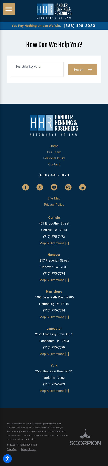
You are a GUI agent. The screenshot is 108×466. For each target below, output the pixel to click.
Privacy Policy (54, 204)
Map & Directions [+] (54, 243)
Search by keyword (28, 66)
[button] (7, 458)
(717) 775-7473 (54, 236)
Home (54, 146)
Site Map (54, 198)
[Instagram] (68, 187)
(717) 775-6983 (54, 384)
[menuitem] (54, 146)
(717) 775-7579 (54, 347)
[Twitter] (39, 187)
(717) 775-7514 (54, 310)
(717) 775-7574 (54, 273)
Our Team (54, 152)
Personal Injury (54, 158)
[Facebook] (25, 187)
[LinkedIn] (82, 187)
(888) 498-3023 (79, 26)
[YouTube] (54, 187)
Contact (54, 164)
